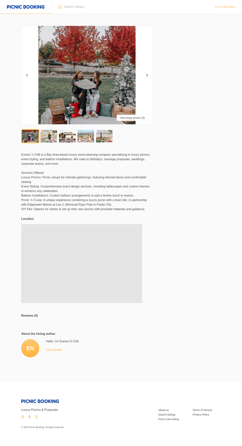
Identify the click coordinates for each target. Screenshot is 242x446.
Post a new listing (168, 419)
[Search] (60, 7)
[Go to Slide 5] (104, 136)
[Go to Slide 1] (30, 136)
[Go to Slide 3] (67, 136)
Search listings (166, 414)
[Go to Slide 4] (86, 136)
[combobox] (136, 7)
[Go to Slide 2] (49, 136)
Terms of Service (202, 410)
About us (163, 410)
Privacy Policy (201, 414)
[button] (87, 75)
